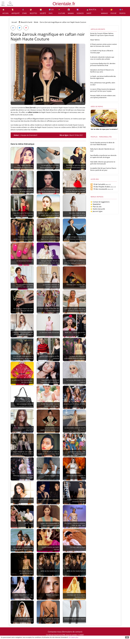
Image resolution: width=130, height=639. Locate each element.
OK (127, 637)
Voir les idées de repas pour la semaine (104, 129)
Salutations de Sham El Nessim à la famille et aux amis (102, 71)
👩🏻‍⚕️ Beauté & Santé (91, 11)
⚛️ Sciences (80, 11)
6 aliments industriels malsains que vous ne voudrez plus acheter (102, 58)
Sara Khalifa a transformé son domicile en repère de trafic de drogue (103, 156)
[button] (3, 3)
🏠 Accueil (5, 11)
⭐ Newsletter (95, 204)
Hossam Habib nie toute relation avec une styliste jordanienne (103, 96)
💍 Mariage (104, 11)
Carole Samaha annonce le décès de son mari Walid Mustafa (102, 143)
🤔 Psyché (113, 11)
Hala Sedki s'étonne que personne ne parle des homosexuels (102, 163)
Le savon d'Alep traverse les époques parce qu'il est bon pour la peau (102, 90)
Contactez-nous (55, 631)
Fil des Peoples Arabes (100, 187)
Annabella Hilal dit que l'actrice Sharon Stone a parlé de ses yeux (103, 169)
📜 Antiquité (15, 11)
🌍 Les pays (51, 11)
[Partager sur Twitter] (19, 27)
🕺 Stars (24, 11)
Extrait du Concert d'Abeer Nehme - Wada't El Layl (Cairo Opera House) (102, 34)
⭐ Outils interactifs (97, 209)
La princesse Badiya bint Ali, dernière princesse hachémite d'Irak (102, 64)
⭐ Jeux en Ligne (96, 211)
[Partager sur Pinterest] (26, 27)
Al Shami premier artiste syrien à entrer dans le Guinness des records (103, 45)
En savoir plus (73, 637)
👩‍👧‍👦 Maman (71, 11)
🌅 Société (43, 11)
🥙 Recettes (33, 11)
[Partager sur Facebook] (13, 27)
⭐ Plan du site (95, 207)
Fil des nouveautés (98, 189)
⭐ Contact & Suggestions (100, 202)
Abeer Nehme (95, 40)
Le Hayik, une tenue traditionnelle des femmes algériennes (103, 77)
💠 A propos (122, 11)
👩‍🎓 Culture (61, 11)
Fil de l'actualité (97, 184)
